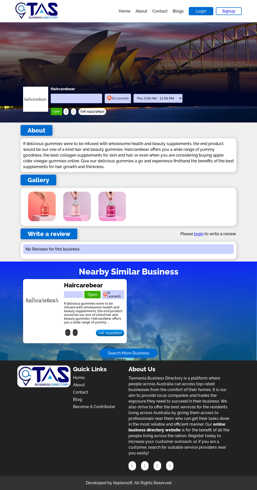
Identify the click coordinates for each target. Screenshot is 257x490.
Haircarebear (83, 285)
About (141, 11)
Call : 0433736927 (110, 333)
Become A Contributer (94, 406)
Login (201, 11)
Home (125, 11)
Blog (77, 399)
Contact (160, 11)
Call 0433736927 (92, 111)
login (199, 233)
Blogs (178, 11)
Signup (228, 11)
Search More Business (128, 353)
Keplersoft (123, 482)
